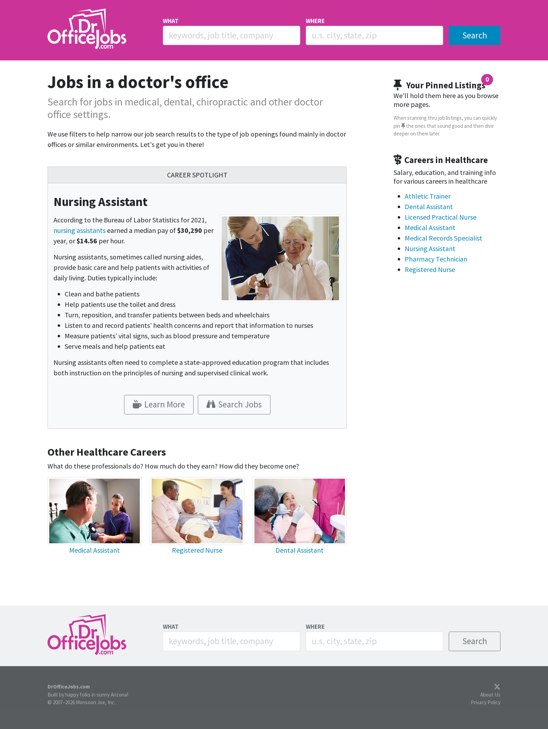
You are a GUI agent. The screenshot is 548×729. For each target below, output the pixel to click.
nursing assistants (79, 230)
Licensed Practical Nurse (440, 217)
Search (474, 35)
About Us (490, 694)
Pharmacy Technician (436, 259)
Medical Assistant (94, 550)
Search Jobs (234, 404)
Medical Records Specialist (443, 238)
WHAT (171, 21)
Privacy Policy (485, 702)
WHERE (315, 21)
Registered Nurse (197, 550)
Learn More (159, 404)
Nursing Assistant (430, 248)
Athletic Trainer (427, 196)
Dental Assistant (299, 550)
